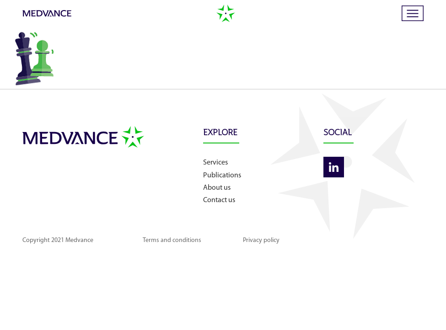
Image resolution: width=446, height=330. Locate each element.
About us (217, 188)
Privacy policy (261, 240)
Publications (222, 175)
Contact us (219, 200)
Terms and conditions (172, 240)
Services (215, 162)
